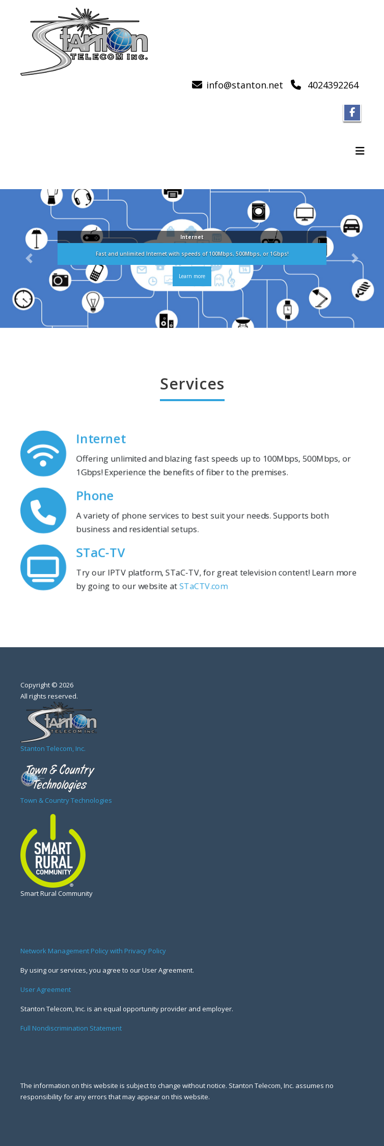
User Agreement (45, 989)
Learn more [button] (192, 277)
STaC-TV (102, 553)
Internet (102, 439)
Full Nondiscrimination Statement (71, 1028)
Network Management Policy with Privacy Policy (93, 950)
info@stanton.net (244, 85)
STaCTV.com (203, 586)
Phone (96, 496)
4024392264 (333, 85)
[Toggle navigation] (360, 151)
